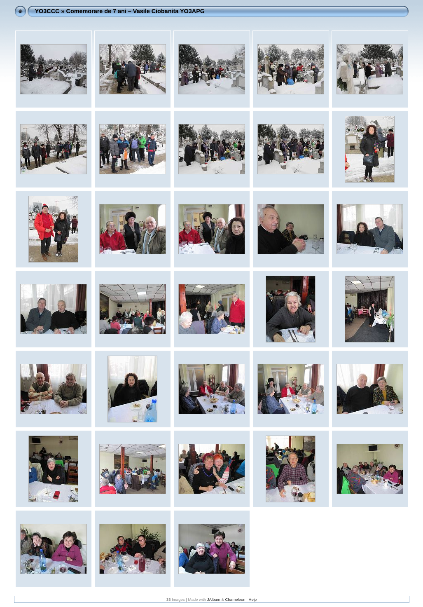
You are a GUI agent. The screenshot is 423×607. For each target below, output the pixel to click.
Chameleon (235, 599)
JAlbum (213, 599)
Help (252, 599)
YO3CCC (47, 11)
